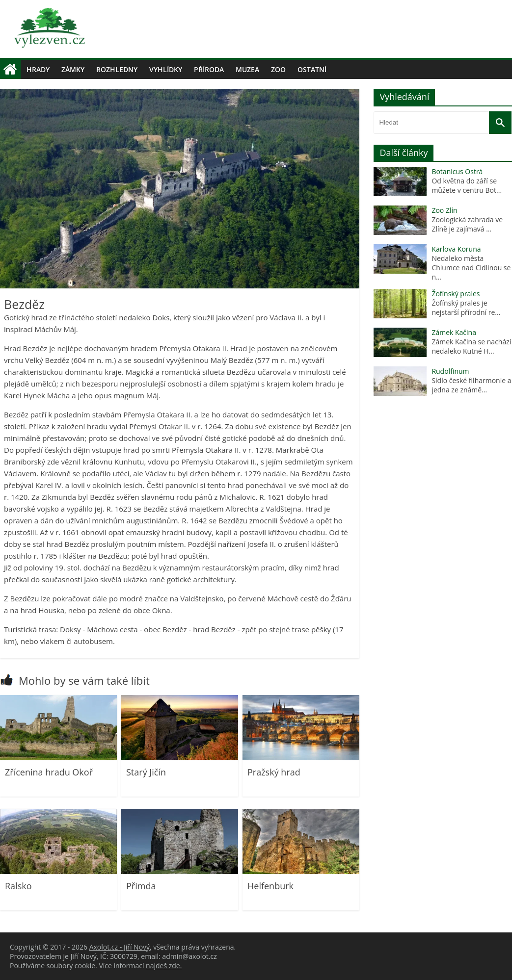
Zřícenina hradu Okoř (49, 772)
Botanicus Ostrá (457, 171)
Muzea (247, 69)
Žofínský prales (455, 293)
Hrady (38, 69)
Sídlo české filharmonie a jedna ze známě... (471, 385)
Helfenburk (270, 886)
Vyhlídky (165, 69)
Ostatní (311, 69)
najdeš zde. (164, 965)
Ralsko (18, 886)
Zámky (72, 69)
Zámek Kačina (453, 332)
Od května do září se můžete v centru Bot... (466, 185)
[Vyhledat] (500, 122)
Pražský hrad (273, 772)
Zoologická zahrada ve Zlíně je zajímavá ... (467, 224)
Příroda (209, 69)
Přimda (141, 886)
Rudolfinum (450, 371)
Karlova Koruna (456, 249)
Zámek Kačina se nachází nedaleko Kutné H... (471, 346)
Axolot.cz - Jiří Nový (119, 947)
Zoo (278, 69)
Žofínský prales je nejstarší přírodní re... (465, 307)
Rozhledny (116, 69)
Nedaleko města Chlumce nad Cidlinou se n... (471, 268)
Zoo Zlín (444, 210)
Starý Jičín (146, 772)
